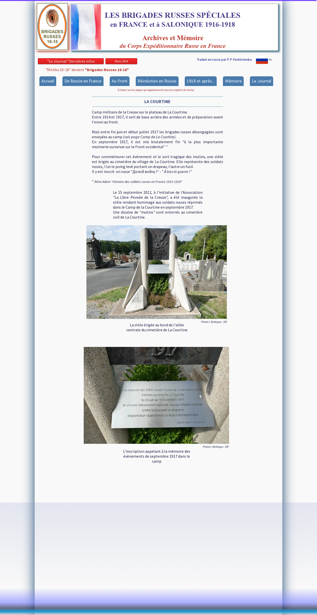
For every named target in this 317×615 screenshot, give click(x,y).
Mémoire (233, 81)
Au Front (120, 81)
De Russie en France (82, 81)
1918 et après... (201, 81)
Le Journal (261, 81)
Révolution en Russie (157, 81)
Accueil (47, 81)
